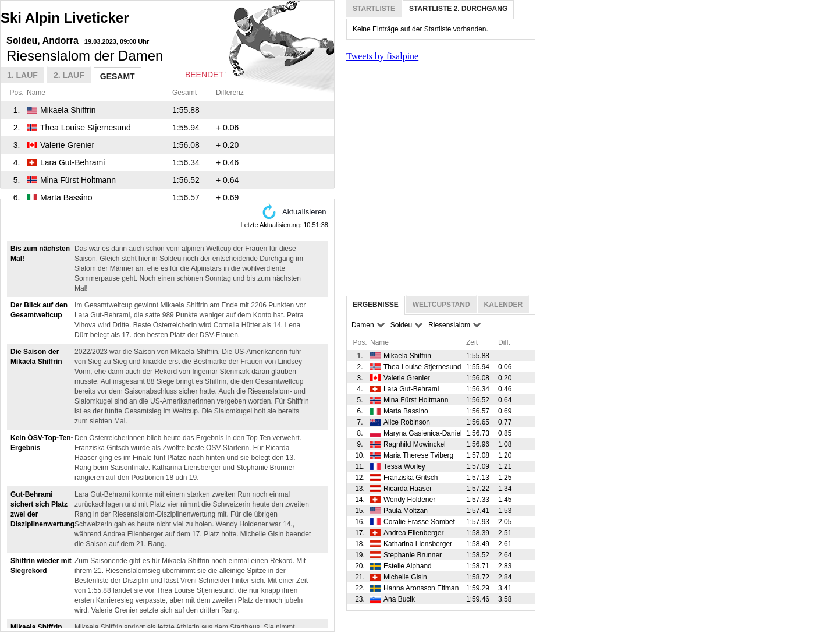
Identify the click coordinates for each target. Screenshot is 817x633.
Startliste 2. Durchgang (458, 9)
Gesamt (117, 76)
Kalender (503, 304)
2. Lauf (69, 75)
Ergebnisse (376, 304)
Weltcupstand (441, 304)
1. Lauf (22, 75)
